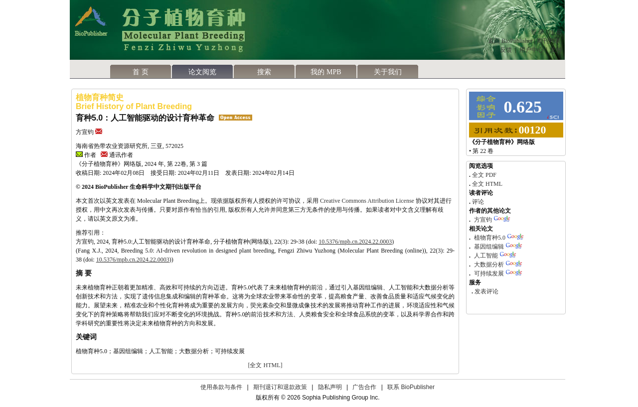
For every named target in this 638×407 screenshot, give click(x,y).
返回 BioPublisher (510, 40)
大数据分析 (489, 264)
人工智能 (486, 255)
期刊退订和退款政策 (280, 387)
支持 (556, 49)
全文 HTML (486, 183)
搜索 (264, 72)
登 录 (537, 31)
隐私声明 (330, 387)
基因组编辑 (489, 246)
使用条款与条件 (221, 387)
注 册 (555, 31)
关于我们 (388, 72)
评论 (477, 201)
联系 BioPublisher (411, 387)
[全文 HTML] (265, 365)
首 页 (141, 72)
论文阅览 (202, 72)
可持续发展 (489, 273)
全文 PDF (483, 174)
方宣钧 (483, 219)
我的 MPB (326, 72)
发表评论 (485, 291)
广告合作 (364, 387)
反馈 (506, 49)
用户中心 (531, 49)
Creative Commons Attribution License (367, 200)
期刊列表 (549, 40)
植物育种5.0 (489, 237)
